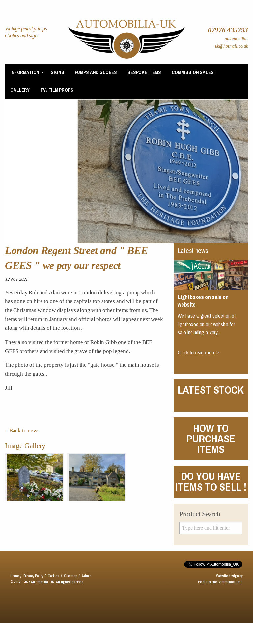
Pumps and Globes (96, 72)
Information (24, 72)
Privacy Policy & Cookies (41, 576)
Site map (70, 576)
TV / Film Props (56, 90)
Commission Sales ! (194, 72)
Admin (87, 576)
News (170, 4)
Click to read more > (198, 352)
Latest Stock (211, 390)
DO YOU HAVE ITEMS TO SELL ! (210, 481)
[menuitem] (25, 72)
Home (118, 4)
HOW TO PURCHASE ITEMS (210, 438)
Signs (57, 72)
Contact (223, 4)
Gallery (20, 90)
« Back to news (22, 430)
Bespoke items (144, 72)
